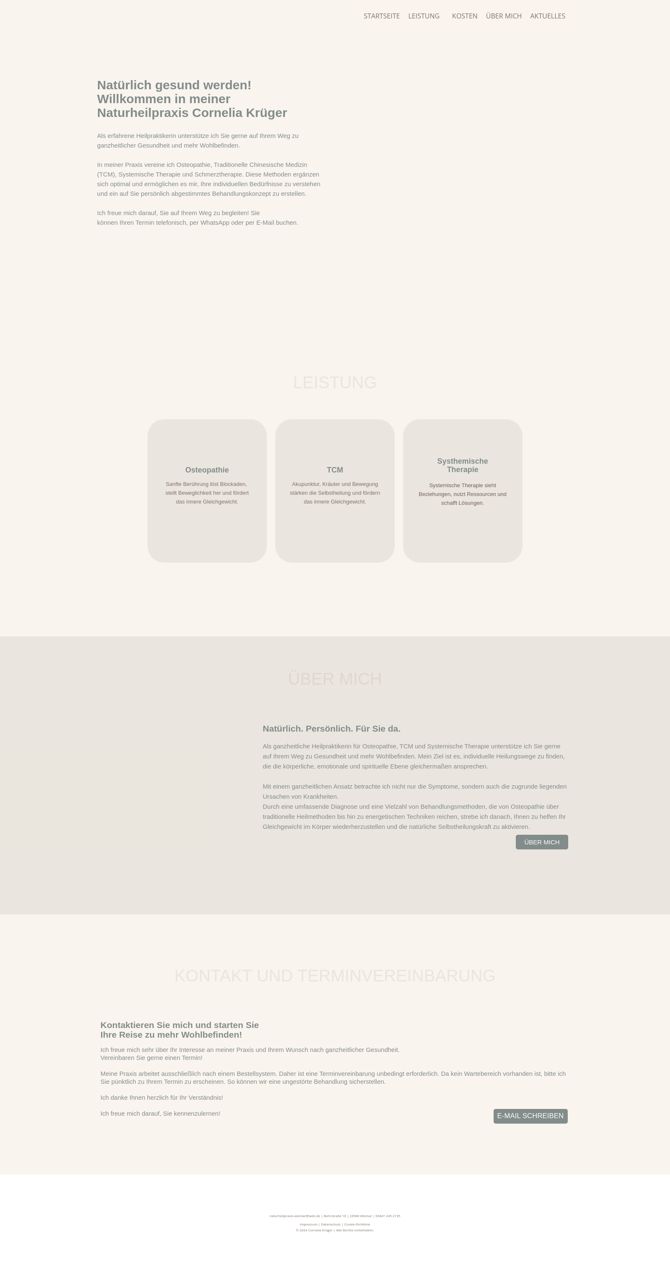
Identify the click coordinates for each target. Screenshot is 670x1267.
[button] (426, 16)
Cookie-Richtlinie (357, 1224)
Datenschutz (331, 1224)
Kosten (465, 16)
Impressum (309, 1224)
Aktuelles (548, 16)
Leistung (424, 16)
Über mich (504, 16)
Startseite (382, 16)
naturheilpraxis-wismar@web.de (295, 1215)
